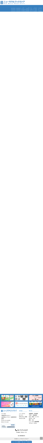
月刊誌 (20, 410)
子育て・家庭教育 (33, 415)
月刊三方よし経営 (23, 416)
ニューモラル (22, 413)
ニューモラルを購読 (16, 442)
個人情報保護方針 (21, 435)
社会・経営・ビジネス (34, 416)
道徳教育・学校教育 (33, 413)
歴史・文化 (31, 420)
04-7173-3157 (21, 430)
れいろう (21, 415)
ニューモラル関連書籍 (34, 421)
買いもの (24, 442)
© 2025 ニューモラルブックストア (21, 438)
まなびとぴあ (22, 418)
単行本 (30, 410)
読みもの (29, 442)
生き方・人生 (32, 418)
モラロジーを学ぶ (33, 423)
